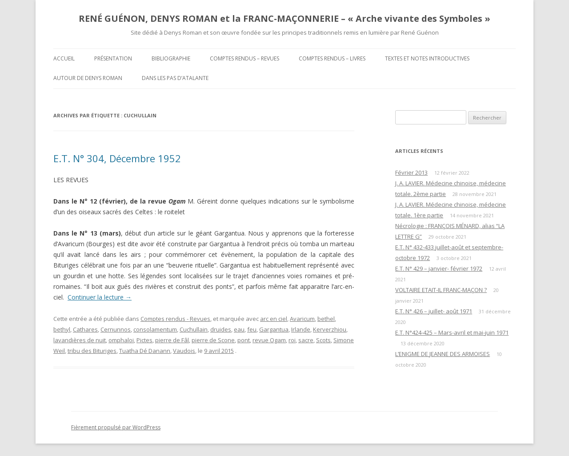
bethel (326, 319)
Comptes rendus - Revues (175, 319)
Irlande (300, 329)
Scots (323, 340)
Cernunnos (115, 329)
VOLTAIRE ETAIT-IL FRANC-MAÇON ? (441, 290)
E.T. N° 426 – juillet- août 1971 (433, 311)
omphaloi (121, 340)
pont (243, 340)
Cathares (85, 329)
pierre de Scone (213, 340)
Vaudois (184, 351)
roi (292, 340)
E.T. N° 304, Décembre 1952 (117, 158)
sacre (305, 340)
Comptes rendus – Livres (332, 58)
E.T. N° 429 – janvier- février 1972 (438, 268)
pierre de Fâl (172, 340)
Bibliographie (171, 58)
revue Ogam (269, 340)
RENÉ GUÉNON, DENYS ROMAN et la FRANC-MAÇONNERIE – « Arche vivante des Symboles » (284, 18)
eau (239, 329)
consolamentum (155, 329)
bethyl (61, 329)
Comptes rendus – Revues (244, 58)
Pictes (144, 340)
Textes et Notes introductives (427, 58)
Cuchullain (194, 329)
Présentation (113, 58)
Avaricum (302, 319)
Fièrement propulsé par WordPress (115, 427)
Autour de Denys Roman (87, 78)
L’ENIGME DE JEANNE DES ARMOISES (442, 354)
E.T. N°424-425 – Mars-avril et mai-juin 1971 (452, 332)
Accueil (64, 58)
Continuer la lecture (100, 297)
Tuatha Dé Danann (144, 351)
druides (220, 329)
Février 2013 (411, 172)
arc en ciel (273, 319)
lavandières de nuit (79, 340)
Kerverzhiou (329, 329)
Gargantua (274, 329)
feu (251, 329)
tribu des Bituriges (92, 351)
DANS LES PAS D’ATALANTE (175, 78)
